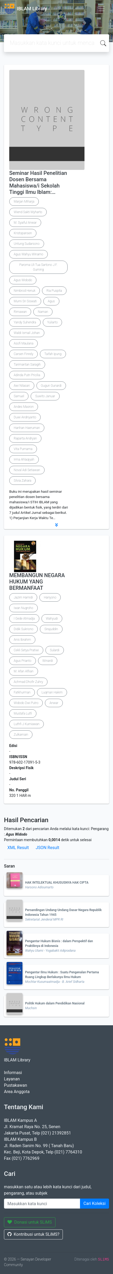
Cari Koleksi (94, 1203)
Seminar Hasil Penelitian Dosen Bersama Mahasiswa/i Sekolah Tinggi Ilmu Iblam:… (38, 182)
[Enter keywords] (42, 1204)
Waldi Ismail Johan (27, 333)
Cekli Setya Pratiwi (26, 650)
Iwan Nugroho (23, 608)
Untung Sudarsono (27, 244)
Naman (43, 312)
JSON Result (47, 847)
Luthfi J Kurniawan (26, 724)
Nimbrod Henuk (24, 291)
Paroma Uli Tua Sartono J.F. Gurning (38, 267)
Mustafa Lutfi (23, 713)
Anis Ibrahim (22, 639)
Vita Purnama (23, 449)
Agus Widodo (23, 280)
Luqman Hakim (52, 692)
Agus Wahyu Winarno (28, 254)
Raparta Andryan (25, 438)
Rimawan (20, 312)
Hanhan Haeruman (27, 428)
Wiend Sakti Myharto (28, 212)
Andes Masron (24, 407)
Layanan (12, 1078)
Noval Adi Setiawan (27, 470)
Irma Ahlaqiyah (24, 459)
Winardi (48, 661)
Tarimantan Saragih (27, 364)
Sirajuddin (51, 629)
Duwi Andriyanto (25, 417)
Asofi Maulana (23, 343)
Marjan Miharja (24, 201)
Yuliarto (52, 322)
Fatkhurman (22, 692)
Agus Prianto (22, 661)
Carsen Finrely (23, 354)
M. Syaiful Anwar (25, 222)
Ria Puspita (54, 291)
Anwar (53, 703)
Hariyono (50, 597)
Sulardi (54, 650)
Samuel (19, 396)
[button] (56, 525)
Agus (51, 301)
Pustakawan (15, 1085)
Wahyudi (52, 618)
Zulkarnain (21, 734)
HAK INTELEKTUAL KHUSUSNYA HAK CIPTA (56, 882)
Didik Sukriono (23, 629)
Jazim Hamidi (23, 597)
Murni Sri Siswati (25, 301)
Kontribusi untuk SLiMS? (33, 1234)
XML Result (18, 847)
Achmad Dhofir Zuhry (28, 682)
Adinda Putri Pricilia (27, 375)
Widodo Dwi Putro (26, 703)
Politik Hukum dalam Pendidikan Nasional (54, 1003)
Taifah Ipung (53, 354)
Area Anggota (17, 1091)
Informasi (13, 1072)
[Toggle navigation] (101, 8)
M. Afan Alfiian (24, 671)
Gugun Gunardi (51, 385)
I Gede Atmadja (24, 618)
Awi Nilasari (22, 385)
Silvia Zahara (22, 480)
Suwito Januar (45, 396)
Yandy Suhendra (25, 322)
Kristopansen (23, 233)
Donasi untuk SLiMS (29, 1222)
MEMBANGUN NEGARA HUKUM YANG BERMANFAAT (37, 581)
